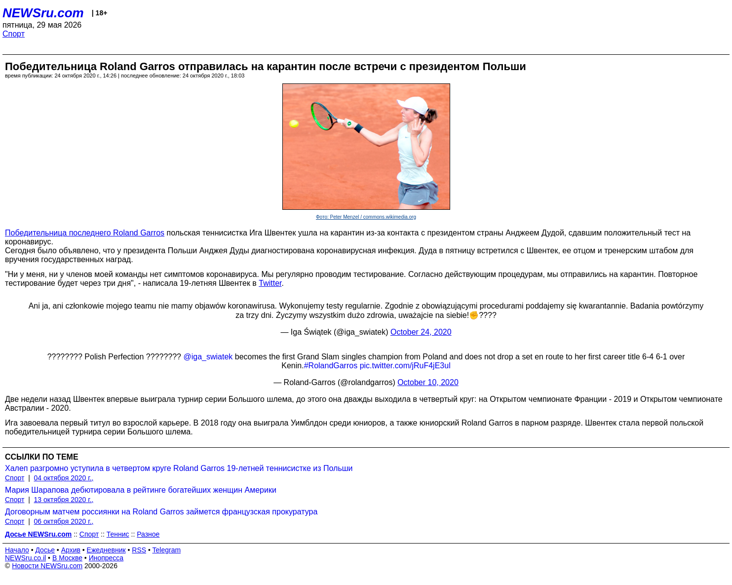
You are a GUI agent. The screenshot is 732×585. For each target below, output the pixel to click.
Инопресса (106, 558)
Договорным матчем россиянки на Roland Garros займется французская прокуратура (161, 511)
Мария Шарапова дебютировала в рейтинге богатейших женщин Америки (140, 490)
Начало (17, 550)
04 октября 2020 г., (64, 478)
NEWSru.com (43, 12)
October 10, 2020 (428, 382)
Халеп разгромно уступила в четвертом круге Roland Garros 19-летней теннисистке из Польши (179, 468)
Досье (45, 550)
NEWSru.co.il (25, 558)
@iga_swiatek (207, 356)
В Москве (67, 558)
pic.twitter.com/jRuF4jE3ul (405, 365)
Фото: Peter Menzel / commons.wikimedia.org (366, 217)
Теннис (118, 534)
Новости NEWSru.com (47, 566)
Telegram (167, 550)
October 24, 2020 (421, 332)
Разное (148, 534)
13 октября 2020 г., (64, 500)
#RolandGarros (331, 365)
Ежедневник (106, 550)
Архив (70, 550)
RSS (139, 550)
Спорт (13, 34)
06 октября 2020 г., (64, 521)
